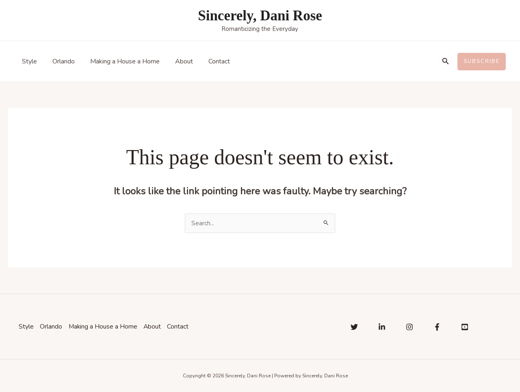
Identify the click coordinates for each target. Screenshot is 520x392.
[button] (445, 61)
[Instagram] (409, 327)
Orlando (60, 61)
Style (28, 61)
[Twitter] (354, 327)
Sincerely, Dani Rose (260, 16)
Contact (208, 61)
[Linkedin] (382, 327)
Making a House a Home (119, 61)
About (175, 61)
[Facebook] (437, 327)
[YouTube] (464, 327)
